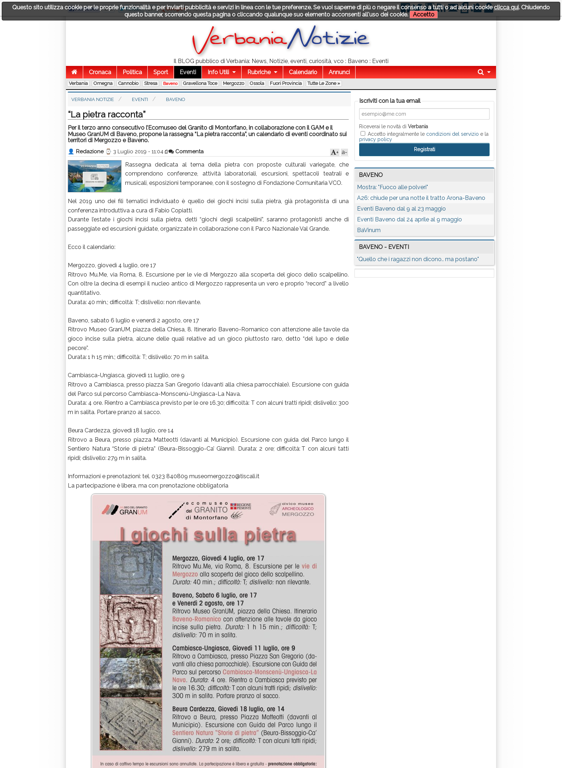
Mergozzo (233, 83)
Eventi (188, 72)
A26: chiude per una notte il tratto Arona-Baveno (421, 198)
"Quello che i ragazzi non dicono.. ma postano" (418, 259)
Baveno (170, 83)
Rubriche (259, 72)
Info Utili (218, 72)
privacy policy (375, 139)
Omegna (103, 83)
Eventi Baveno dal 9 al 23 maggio (401, 208)
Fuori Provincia (286, 83)
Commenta (186, 151)
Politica (132, 72)
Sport (160, 72)
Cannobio (128, 83)
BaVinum (369, 230)
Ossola (257, 83)
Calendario (303, 72)
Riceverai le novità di (393, 126)
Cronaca (100, 72)
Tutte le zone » (324, 83)
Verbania (78, 83)
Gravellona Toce (200, 83)
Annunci (339, 72)
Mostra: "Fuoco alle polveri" (392, 187)
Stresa (150, 83)
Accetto (423, 14)
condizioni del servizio (452, 134)
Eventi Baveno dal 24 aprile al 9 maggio (409, 219)
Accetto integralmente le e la (424, 136)
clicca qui (506, 7)
